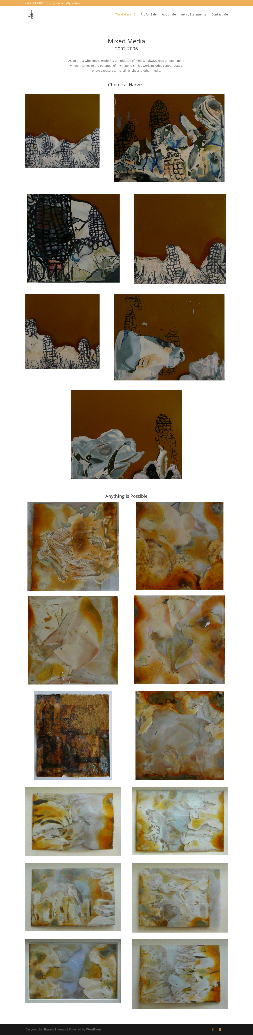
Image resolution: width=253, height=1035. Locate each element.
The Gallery (123, 14)
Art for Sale (149, 14)
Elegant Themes (54, 1029)
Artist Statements (193, 14)
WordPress (94, 1029)
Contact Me (219, 14)
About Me (169, 14)
